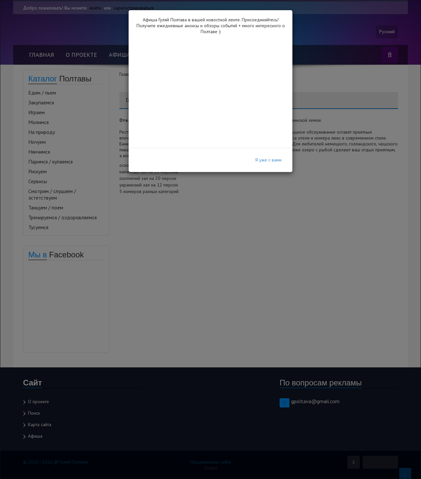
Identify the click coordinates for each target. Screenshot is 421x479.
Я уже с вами (268, 160)
